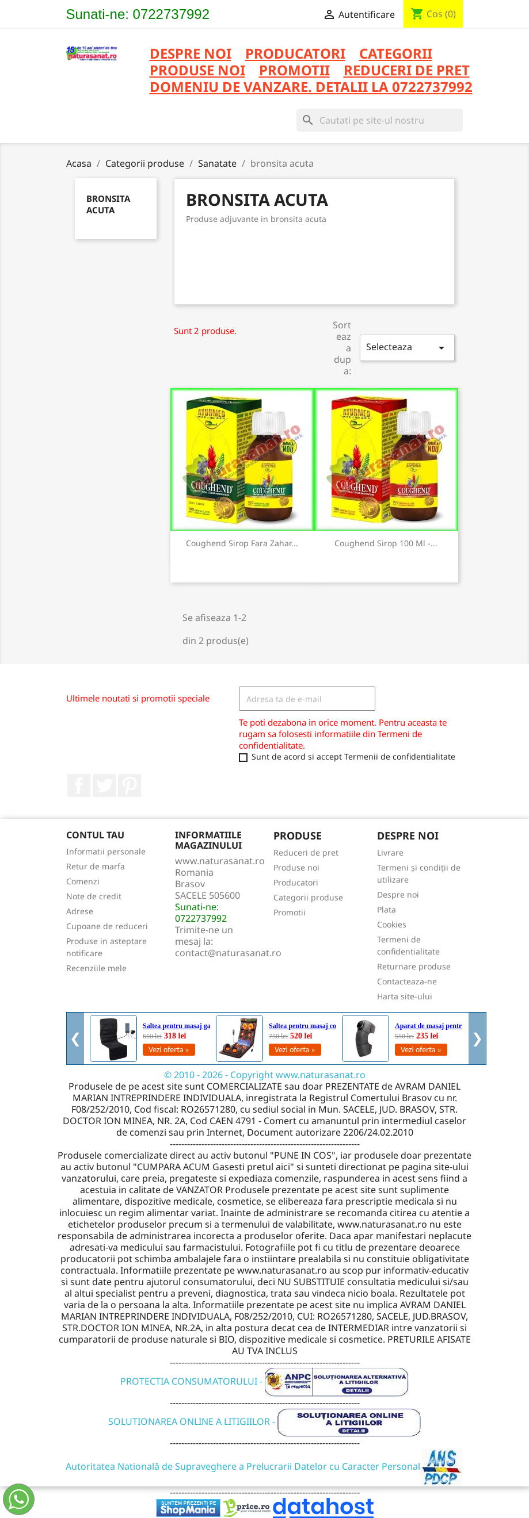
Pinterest (129, 785)
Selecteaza (407, 347)
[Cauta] (379, 120)
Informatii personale (106, 851)
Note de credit (93, 896)
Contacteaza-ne (407, 981)
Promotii (289, 912)
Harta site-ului (404, 996)
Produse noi (296, 867)
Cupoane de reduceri (107, 926)
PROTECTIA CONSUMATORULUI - (264, 1381)
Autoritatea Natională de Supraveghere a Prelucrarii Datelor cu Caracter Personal (264, 1466)
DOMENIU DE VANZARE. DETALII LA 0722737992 (311, 87)
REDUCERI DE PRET (407, 71)
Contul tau (95, 835)
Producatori (295, 882)
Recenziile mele (96, 968)
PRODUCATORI (295, 54)
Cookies (391, 924)
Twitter (104, 785)
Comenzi (83, 881)
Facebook (78, 785)
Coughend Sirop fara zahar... (242, 543)
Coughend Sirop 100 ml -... (385, 543)
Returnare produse (414, 966)
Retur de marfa (95, 866)
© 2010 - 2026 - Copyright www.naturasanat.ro (265, 1074)
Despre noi (190, 54)
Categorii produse (308, 897)
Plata (386, 909)
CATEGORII (395, 54)
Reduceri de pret (305, 852)
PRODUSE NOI (197, 71)
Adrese (79, 911)
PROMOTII (294, 71)
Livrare (390, 852)
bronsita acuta (108, 204)
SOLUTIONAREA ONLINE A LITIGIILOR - (264, 1421)
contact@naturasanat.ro (228, 952)
